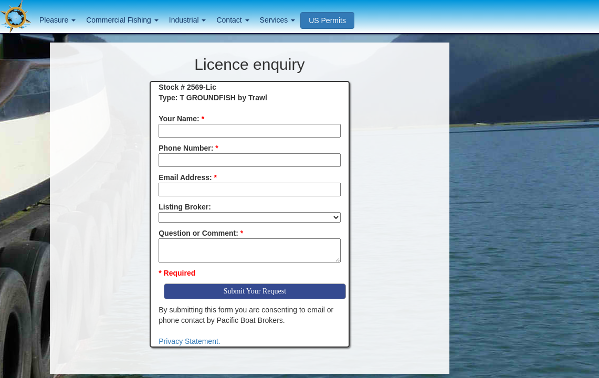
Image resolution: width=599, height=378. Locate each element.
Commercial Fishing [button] (122, 20)
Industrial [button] (187, 20)
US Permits (327, 20)
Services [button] (278, 20)
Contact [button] (232, 20)
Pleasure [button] (57, 20)
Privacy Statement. (189, 341)
